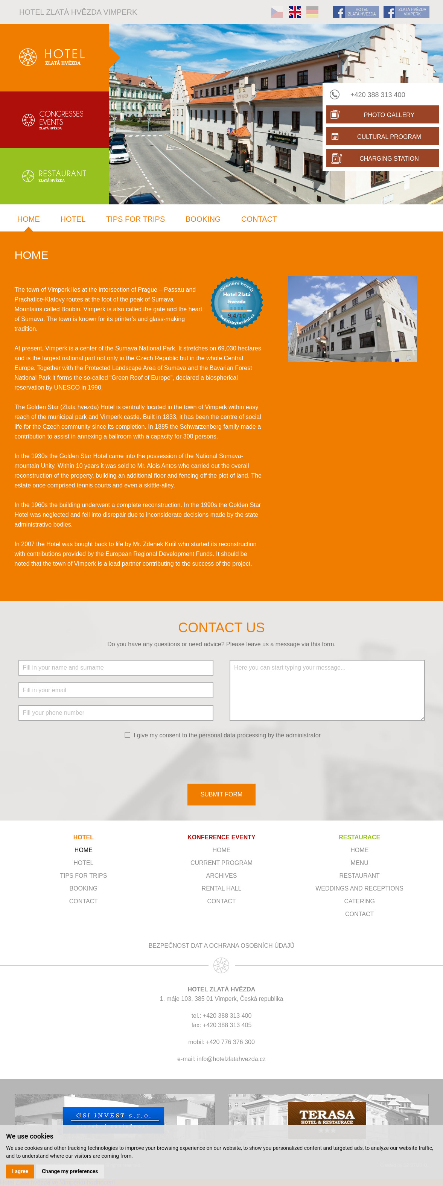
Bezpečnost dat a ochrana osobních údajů (222, 945)
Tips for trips (135, 219)
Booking (203, 219)
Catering (359, 901)
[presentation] (221, 760)
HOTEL (83, 837)
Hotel (73, 219)
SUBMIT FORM (222, 794)
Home (28, 219)
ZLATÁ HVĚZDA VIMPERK (412, 12)
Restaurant (359, 875)
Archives (221, 875)
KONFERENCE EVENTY (221, 837)
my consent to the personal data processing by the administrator (235, 735)
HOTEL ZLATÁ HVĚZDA (362, 12)
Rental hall (222, 888)
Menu (359, 863)
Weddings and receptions (359, 888)
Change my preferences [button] (70, 1171)
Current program (221, 863)
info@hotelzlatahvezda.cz (231, 1059)
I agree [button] (20, 1171)
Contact (259, 219)
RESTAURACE (359, 837)
